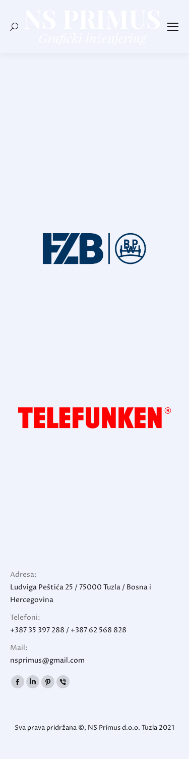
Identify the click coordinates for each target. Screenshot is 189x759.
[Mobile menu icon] (173, 27)
